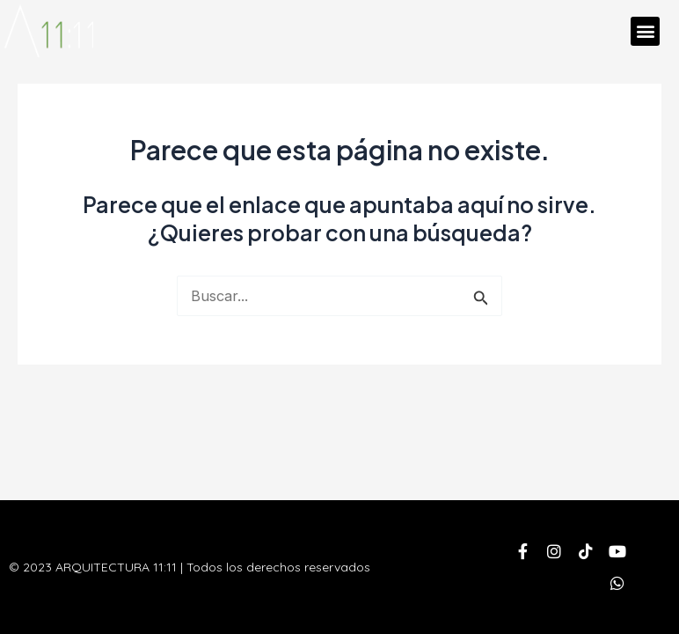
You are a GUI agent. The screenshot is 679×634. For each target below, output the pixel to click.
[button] (645, 31)
